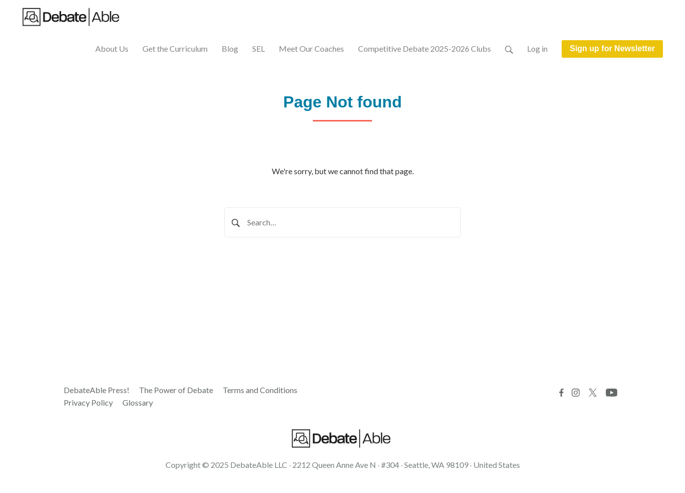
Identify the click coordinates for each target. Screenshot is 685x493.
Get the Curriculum (175, 48)
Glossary (137, 402)
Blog (230, 48)
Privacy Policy (88, 402)
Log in (537, 48)
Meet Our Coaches (311, 48)
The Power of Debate (176, 390)
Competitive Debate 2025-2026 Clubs (424, 48)
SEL (258, 48)
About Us (111, 48)
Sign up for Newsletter (612, 48)
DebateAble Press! (96, 390)
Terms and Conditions (260, 390)
